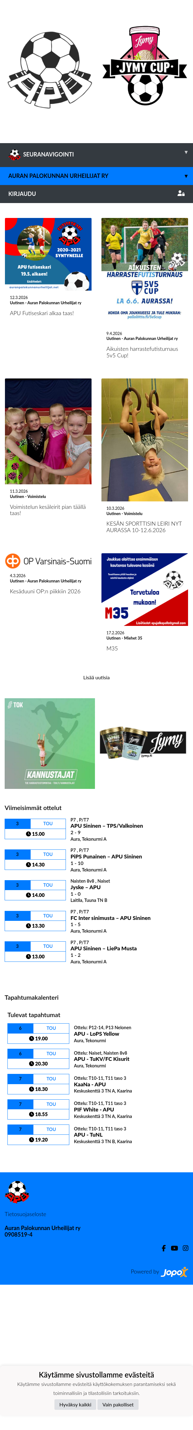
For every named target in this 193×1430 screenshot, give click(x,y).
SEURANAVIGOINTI (100, 152)
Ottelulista (20, 1121)
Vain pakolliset (118, 1404)
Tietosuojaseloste (25, 1359)
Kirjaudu (96, 193)
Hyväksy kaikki (75, 1404)
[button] (14, 276)
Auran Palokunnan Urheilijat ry (100, 176)
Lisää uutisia (96, 823)
